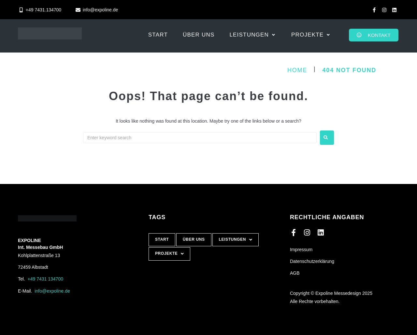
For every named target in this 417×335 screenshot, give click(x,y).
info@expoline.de (52, 291)
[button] (252, 34)
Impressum (301, 249)
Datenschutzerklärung (312, 261)
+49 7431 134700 (45, 279)
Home (297, 70)
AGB (295, 273)
